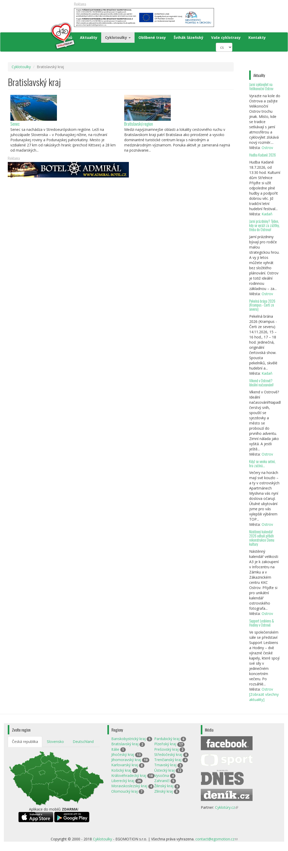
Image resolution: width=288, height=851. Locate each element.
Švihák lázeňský (188, 37)
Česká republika (25, 741)
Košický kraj (121, 770)
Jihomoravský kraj (126, 759)
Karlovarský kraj (124, 764)
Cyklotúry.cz (226, 807)
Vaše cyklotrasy (226, 37)
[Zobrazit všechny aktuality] (264, 697)
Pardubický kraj (167, 738)
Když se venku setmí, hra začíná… (262, 463)
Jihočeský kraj (122, 754)
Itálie (115, 749)
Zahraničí (161, 780)
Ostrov (267, 147)
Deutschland (83, 741)
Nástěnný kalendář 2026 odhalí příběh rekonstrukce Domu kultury (261, 538)
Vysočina (161, 775)
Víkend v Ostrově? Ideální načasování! (261, 382)
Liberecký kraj (122, 780)
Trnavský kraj (165, 764)
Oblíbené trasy (152, 37)
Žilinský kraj (163, 785)
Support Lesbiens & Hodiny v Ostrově (261, 623)
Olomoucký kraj (124, 791)
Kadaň (267, 213)
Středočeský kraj (168, 754)
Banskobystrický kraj (128, 738)
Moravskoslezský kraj (129, 785)
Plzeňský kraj (165, 743)
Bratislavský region (138, 123)
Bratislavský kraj (124, 743)
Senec (15, 123)
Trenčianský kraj (167, 759)
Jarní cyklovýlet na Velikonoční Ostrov (261, 86)
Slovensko (55, 741)
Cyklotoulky (118, 37)
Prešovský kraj (166, 749)
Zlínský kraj (163, 791)
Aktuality (88, 37)
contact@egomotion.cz (216, 838)
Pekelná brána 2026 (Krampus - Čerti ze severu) (262, 305)
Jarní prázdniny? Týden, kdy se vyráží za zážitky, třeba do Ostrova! (264, 225)
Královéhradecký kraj (128, 775)
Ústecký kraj (164, 770)
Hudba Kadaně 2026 (262, 155)
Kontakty (257, 37)
